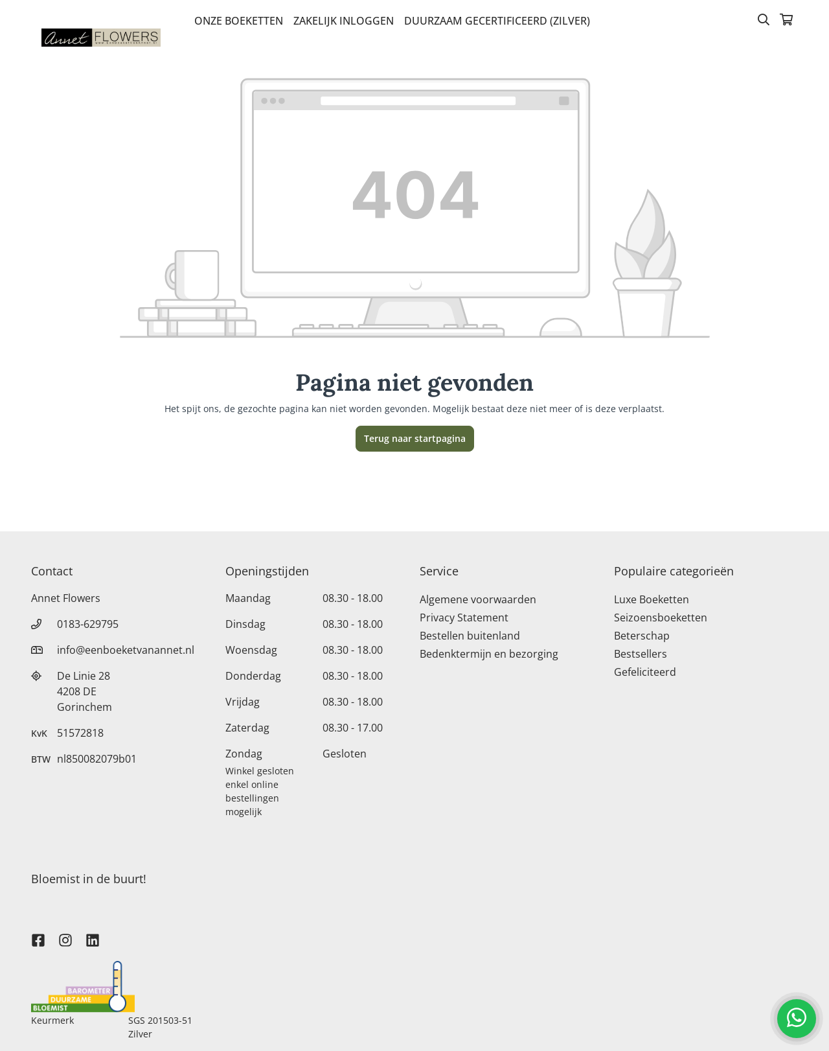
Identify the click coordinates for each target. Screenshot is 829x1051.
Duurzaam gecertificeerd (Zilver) (497, 21)
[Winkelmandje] (786, 20)
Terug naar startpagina (415, 438)
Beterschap (642, 636)
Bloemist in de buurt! (88, 878)
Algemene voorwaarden (478, 599)
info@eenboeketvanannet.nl (125, 650)
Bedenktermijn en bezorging (489, 654)
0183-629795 (88, 624)
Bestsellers (640, 654)
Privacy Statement (464, 617)
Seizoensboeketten (660, 617)
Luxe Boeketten (651, 599)
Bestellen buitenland (470, 636)
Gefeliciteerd (645, 672)
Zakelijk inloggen (343, 21)
